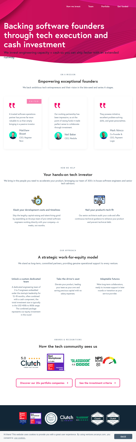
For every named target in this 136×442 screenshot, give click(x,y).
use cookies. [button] (20, 438)
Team (90, 6)
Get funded (122, 6)
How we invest (73, 6)
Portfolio (105, 6)
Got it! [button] (123, 436)
